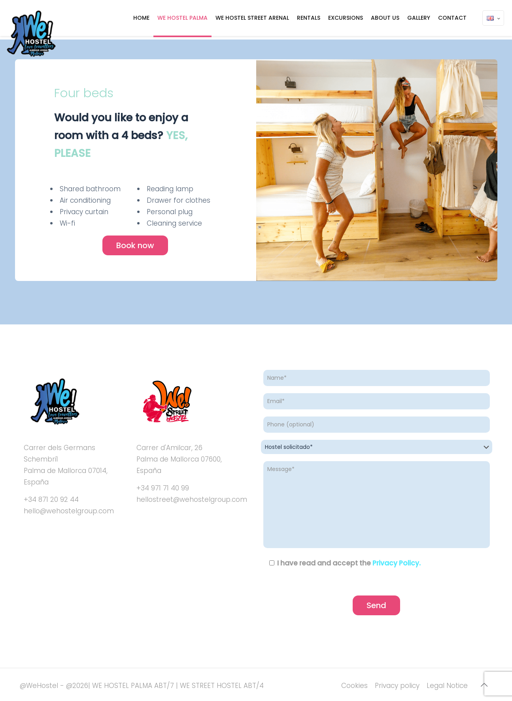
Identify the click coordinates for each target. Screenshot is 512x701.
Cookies (354, 685)
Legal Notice (447, 685)
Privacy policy (397, 685)
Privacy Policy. (396, 563)
